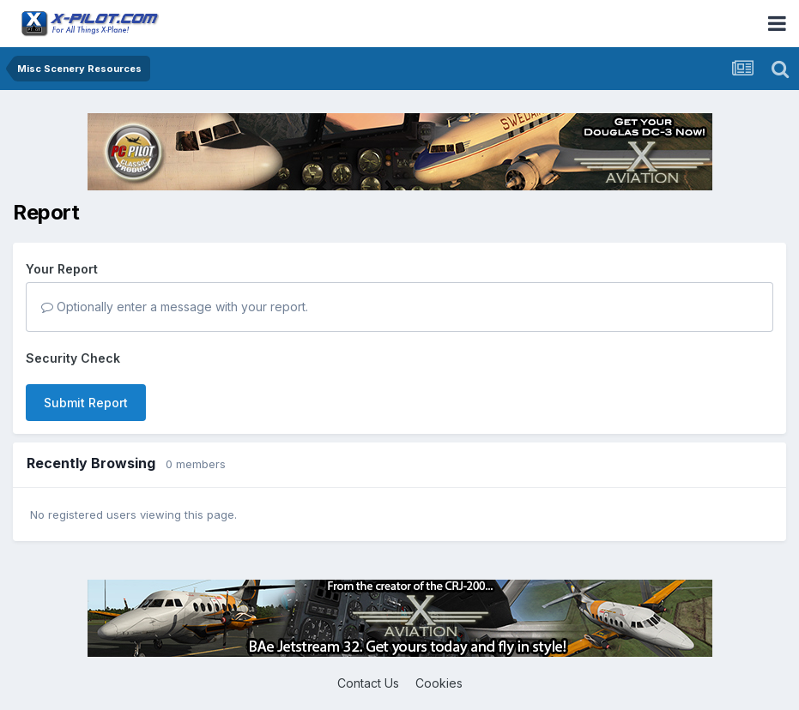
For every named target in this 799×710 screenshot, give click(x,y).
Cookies (439, 683)
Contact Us (368, 683)
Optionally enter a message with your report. (174, 306)
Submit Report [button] (86, 402)
